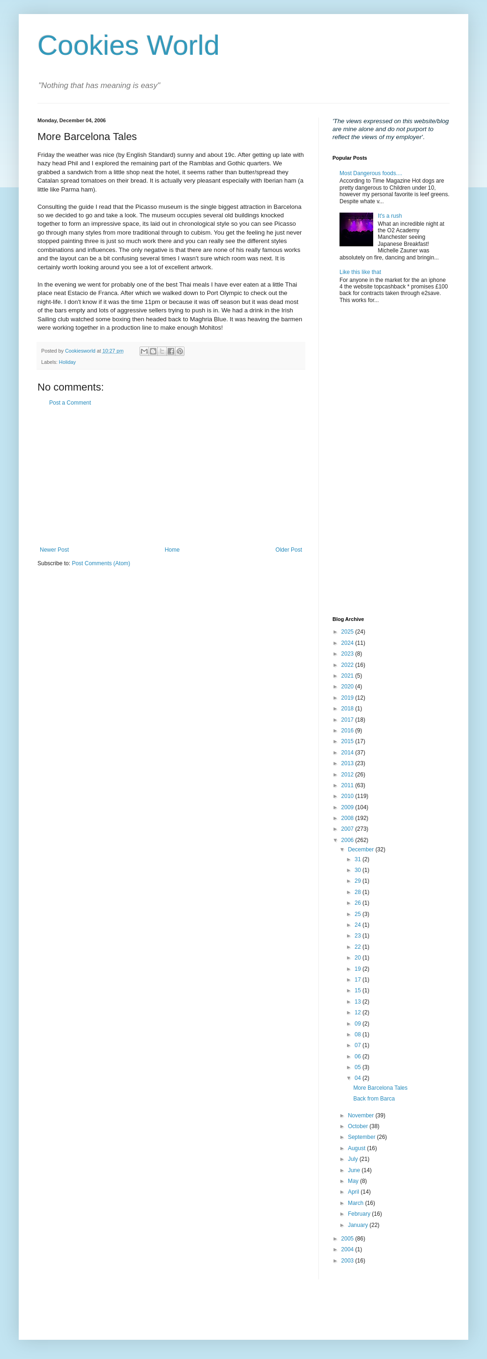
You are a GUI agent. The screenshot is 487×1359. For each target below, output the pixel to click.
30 (358, 870)
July (354, 1159)
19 (358, 969)
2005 (348, 1238)
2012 (348, 774)
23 (358, 935)
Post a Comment (70, 402)
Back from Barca (374, 1098)
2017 (348, 719)
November (362, 1115)
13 (358, 1001)
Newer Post (54, 550)
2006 (348, 840)
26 (358, 903)
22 (358, 947)
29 (358, 881)
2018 (348, 708)
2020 (348, 686)
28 (358, 892)
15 (358, 990)
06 (358, 1056)
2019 (348, 697)
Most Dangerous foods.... (370, 173)
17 (358, 979)
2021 (348, 675)
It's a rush (390, 216)
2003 (348, 1260)
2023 (348, 653)
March (356, 1203)
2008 (348, 818)
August (357, 1148)
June (355, 1170)
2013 (348, 763)
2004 (348, 1249)
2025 (348, 631)
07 (358, 1045)
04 (358, 1078)
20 (358, 957)
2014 (348, 752)
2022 (348, 665)
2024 (348, 643)
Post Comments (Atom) (101, 563)
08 (358, 1034)
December (362, 849)
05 (358, 1067)
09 (358, 1023)
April (354, 1192)
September (362, 1137)
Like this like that (360, 272)
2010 (348, 796)
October (358, 1126)
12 (358, 1012)
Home (172, 550)
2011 (348, 785)
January (358, 1225)
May (354, 1181)
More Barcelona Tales (380, 1088)
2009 (348, 807)
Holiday (67, 362)
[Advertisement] (171, 476)
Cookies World (128, 45)
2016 (348, 730)
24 (358, 925)
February (360, 1214)
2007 (348, 829)
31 (358, 859)
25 (358, 914)
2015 (348, 741)
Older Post (288, 550)
